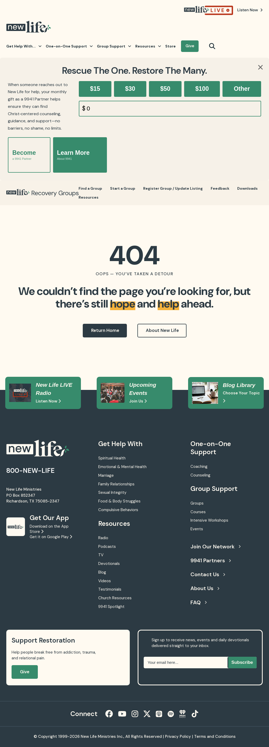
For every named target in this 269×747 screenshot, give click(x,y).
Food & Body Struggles (119, 501)
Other (242, 88)
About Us (204, 588)
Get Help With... (24, 46)
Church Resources (115, 598)
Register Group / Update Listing (173, 188)
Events (196, 529)
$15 (95, 88)
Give (189, 46)
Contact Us (207, 574)
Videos (104, 581)
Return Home (105, 330)
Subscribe (242, 662)
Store (170, 46)
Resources (148, 46)
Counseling (200, 475)
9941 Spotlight (111, 606)
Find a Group (90, 188)
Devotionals (109, 563)
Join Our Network (215, 546)
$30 (130, 88)
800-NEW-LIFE (30, 470)
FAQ (198, 602)
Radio (103, 538)
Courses (198, 512)
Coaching (199, 466)
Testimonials (109, 589)
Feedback (220, 188)
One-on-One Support (69, 46)
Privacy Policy (178, 736)
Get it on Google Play (51, 536)
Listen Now (48, 401)
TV (101, 555)
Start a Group (122, 188)
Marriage (106, 475)
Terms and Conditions (215, 736)
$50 (165, 88)
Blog (102, 572)
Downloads (247, 188)
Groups (197, 503)
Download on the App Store (49, 529)
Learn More (73, 155)
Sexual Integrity (112, 492)
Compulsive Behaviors (118, 509)
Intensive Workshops (209, 520)
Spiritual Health (112, 458)
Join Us (138, 401)
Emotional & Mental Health (122, 466)
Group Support (114, 46)
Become (24, 155)
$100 (202, 88)
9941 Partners (210, 560)
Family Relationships (116, 484)
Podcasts (107, 546)
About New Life (162, 330)
